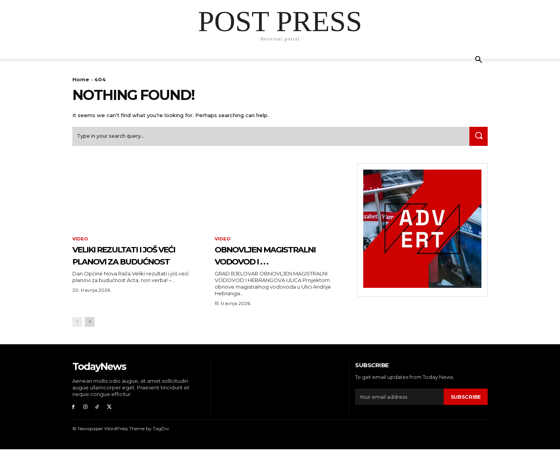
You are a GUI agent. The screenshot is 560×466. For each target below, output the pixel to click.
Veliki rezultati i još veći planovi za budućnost (130, 263)
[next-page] (89, 337)
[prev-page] (77, 337)
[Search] (477, 138)
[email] (399, 412)
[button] (478, 60)
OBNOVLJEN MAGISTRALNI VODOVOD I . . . (279, 263)
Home (80, 79)
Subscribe (465, 412)
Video (80, 242)
